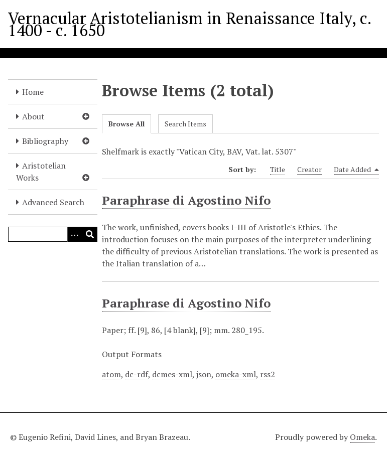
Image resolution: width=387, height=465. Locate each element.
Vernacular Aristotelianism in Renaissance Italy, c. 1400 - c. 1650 (189, 24)
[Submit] (89, 234)
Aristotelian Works (41, 171)
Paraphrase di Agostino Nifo (186, 200)
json (203, 374)
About (33, 116)
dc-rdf (136, 374)
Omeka (362, 436)
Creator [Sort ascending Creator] (309, 169)
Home (33, 91)
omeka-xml (235, 374)
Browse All (126, 123)
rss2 (267, 374)
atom (111, 374)
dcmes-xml (172, 374)
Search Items (185, 123)
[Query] (52, 234)
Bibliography (45, 140)
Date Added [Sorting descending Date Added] (356, 170)
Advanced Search (53, 202)
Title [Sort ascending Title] (277, 169)
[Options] (74, 234)
